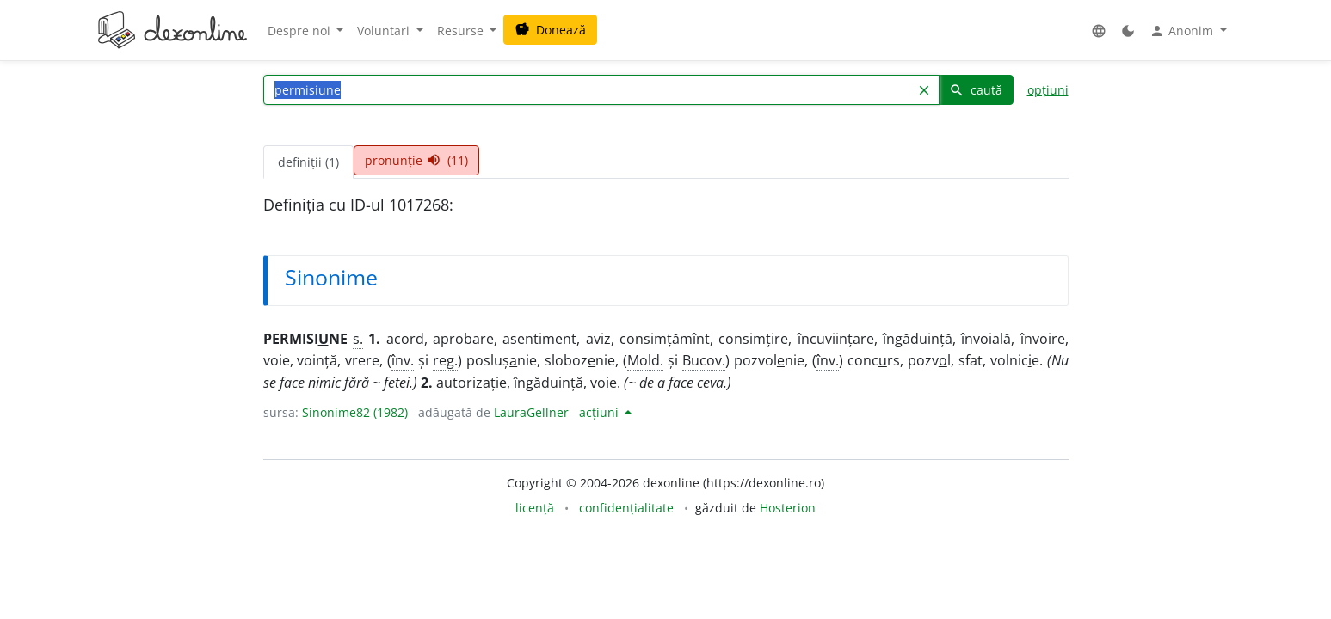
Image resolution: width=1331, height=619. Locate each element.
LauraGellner (531, 412)
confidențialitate (626, 507)
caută (975, 90)
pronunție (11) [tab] (416, 160)
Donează (550, 29)
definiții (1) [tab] (308, 162)
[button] (1098, 30)
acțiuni (600, 412)
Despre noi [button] (301, 30)
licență (534, 507)
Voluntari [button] (385, 30)
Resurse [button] (462, 30)
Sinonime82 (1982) (355, 412)
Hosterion (788, 507)
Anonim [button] (1183, 31)
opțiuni (1048, 90)
